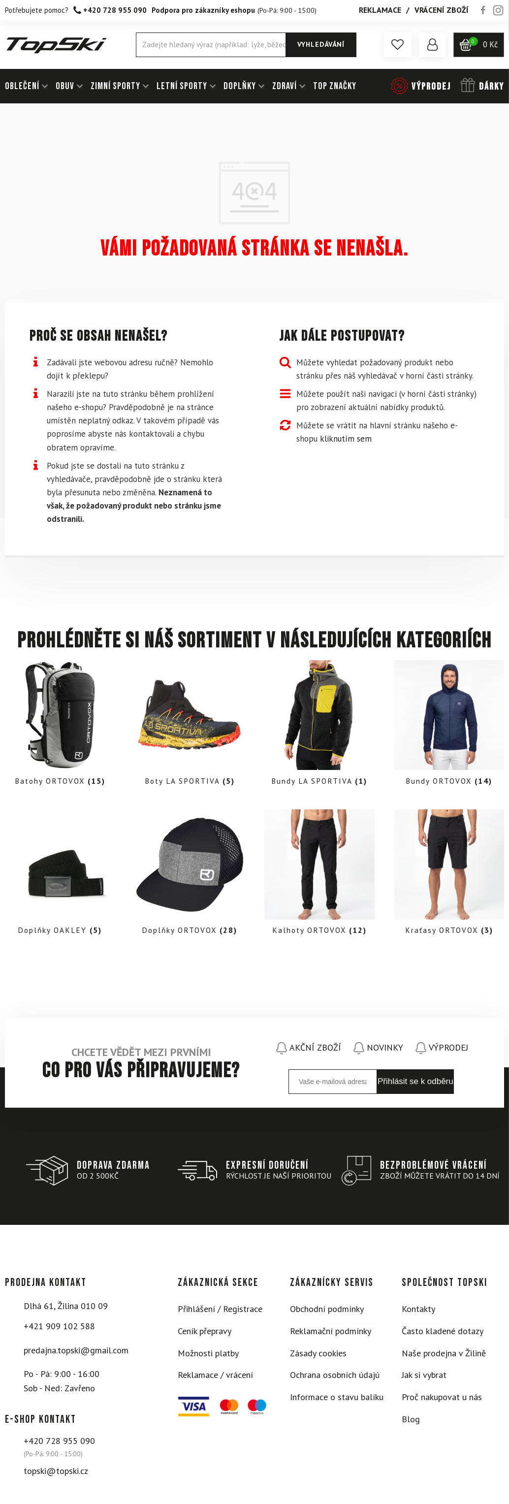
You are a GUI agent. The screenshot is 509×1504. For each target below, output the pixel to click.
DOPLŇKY (239, 86)
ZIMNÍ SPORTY (115, 86)
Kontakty (418, 1311)
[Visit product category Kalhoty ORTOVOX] (319, 876)
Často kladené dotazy (442, 1334)
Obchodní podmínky (327, 1311)
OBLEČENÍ (22, 86)
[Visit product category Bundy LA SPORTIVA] (319, 726)
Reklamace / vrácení (215, 1377)
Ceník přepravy (204, 1334)
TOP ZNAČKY (334, 86)
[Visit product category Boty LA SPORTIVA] (190, 726)
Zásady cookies (318, 1355)
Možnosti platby (208, 1355)
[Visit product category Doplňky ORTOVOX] (190, 876)
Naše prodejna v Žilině (444, 1355)
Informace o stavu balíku (336, 1400)
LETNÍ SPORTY (182, 86)
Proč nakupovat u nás (442, 1400)
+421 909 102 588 (59, 1329)
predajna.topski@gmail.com (76, 1352)
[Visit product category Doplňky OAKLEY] (60, 876)
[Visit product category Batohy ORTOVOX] (60, 726)
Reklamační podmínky (330, 1334)
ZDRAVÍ (284, 86)
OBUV (65, 86)
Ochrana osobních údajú (335, 1377)
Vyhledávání (320, 44)
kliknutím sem (346, 438)
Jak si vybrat (424, 1377)
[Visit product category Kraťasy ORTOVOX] (449, 876)
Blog (411, 1422)
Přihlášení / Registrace (220, 1311)
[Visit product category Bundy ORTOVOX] (449, 726)
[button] (396, 44)
